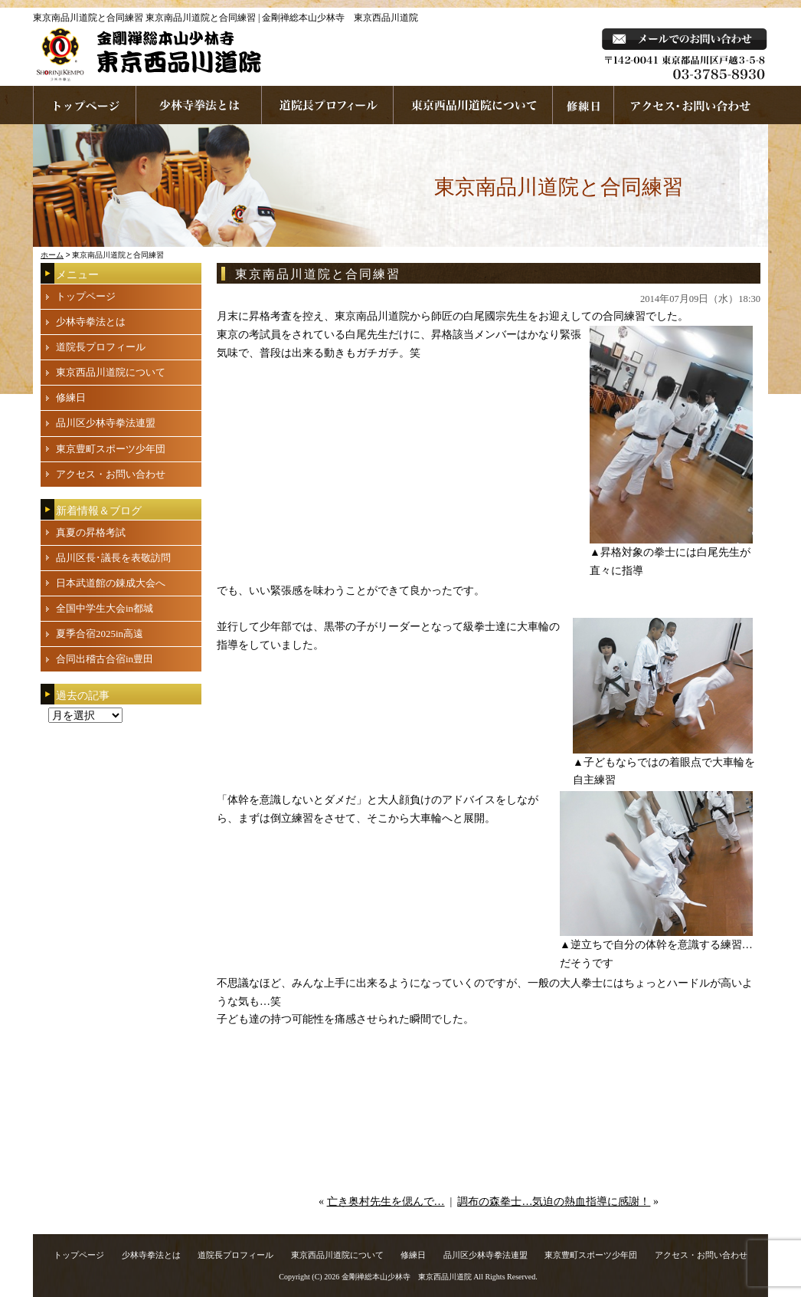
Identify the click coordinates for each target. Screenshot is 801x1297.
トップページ (86, 296)
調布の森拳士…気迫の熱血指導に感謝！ (553, 1201)
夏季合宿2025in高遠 (99, 633)
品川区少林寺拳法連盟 (105, 423)
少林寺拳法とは (199, 105)
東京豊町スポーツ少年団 (110, 449)
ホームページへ (84, 105)
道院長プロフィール (328, 105)
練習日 (583, 105)
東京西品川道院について (473, 105)
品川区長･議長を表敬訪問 (113, 557)
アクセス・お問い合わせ (110, 474)
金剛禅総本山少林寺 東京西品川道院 (407, 1276)
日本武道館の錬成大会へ (110, 583)
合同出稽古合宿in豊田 (104, 659)
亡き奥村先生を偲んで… (386, 1201)
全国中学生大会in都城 (104, 608)
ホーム (52, 255)
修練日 (71, 397)
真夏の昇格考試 (91, 532)
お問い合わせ (691, 105)
